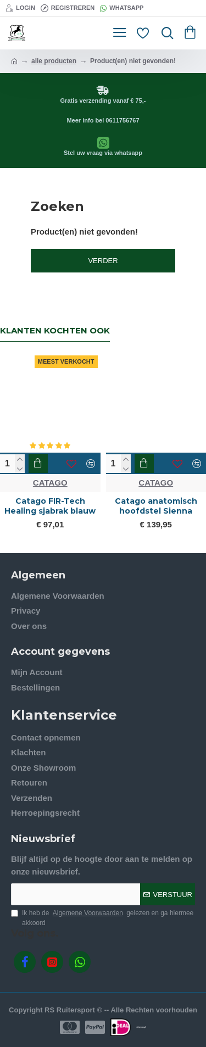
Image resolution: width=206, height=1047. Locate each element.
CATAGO (50, 483)
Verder (103, 261)
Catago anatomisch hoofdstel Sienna (156, 506)
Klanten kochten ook (55, 331)
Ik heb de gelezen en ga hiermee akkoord (102, 917)
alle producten (53, 61)
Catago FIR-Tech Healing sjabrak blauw (50, 506)
